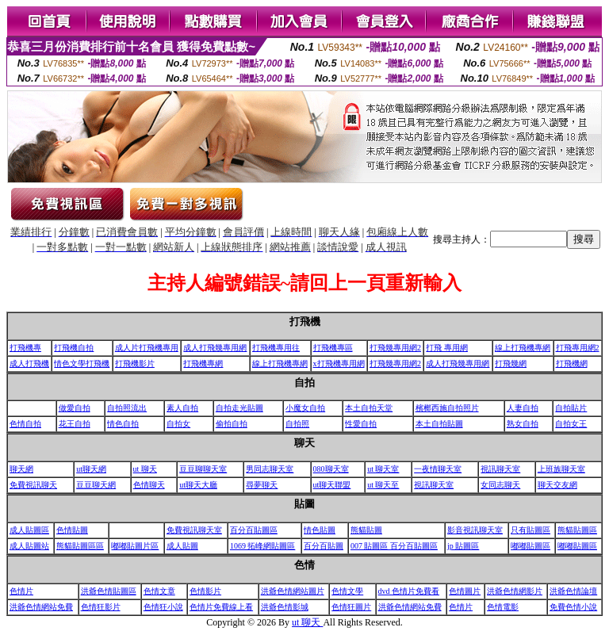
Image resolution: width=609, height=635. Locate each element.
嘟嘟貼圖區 (530, 545)
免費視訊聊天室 (194, 530)
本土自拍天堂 (369, 408)
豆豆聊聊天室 (203, 469)
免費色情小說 (573, 606)
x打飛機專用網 (339, 363)
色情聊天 (149, 484)
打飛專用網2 (577, 347)
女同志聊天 (500, 484)
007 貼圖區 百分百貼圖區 (394, 545)
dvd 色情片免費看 (409, 591)
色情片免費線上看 (221, 606)
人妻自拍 (522, 408)
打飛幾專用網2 (395, 347)
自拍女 (178, 423)
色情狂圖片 (351, 606)
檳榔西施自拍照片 (447, 408)
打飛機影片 (135, 363)
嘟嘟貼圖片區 (135, 545)
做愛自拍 (74, 408)
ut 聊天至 (383, 484)
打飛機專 (25, 347)
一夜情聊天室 (438, 469)
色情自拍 (25, 423)
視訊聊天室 (500, 469)
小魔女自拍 (305, 408)
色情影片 (205, 591)
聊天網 (21, 469)
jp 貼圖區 (463, 545)
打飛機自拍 (74, 347)
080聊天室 (331, 469)
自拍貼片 (571, 408)
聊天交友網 (557, 484)
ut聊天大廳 (198, 484)
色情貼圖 (72, 530)
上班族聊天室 (561, 469)
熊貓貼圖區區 (80, 545)
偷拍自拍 (231, 423)
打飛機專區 (333, 347)
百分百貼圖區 (254, 530)
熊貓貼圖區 (577, 530)
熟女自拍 (522, 423)
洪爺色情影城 (284, 606)
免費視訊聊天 (33, 484)
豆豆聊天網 (96, 484)
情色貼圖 (319, 530)
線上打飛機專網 (522, 347)
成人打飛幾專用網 (215, 347)
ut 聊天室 (383, 469)
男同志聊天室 (269, 469)
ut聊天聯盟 (332, 484)
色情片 (21, 591)
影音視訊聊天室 (475, 530)
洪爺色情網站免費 (41, 606)
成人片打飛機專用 (146, 347)
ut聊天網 (91, 469)
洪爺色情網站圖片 (292, 591)
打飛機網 (572, 363)
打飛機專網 (203, 363)
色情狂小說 (163, 606)
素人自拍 (182, 408)
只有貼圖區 (530, 530)
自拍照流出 (127, 408)
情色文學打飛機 (81, 363)
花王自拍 (74, 423)
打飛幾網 (511, 363)
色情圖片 (465, 591)
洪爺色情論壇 (573, 591)
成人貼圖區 (29, 530)
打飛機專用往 (276, 347)
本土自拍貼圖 (439, 423)
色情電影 (503, 606)
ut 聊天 (145, 469)
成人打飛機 (29, 363)
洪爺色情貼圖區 (108, 591)
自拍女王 (571, 423)
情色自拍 (123, 423)
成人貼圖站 (29, 545)
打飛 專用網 (447, 347)
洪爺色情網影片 (514, 591)
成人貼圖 (182, 545)
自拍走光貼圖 (239, 408)
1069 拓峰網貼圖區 (263, 545)
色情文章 (159, 591)
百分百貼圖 (323, 545)
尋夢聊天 (262, 484)
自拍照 (297, 423)
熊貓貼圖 (366, 530)
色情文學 (347, 591)
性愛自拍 (361, 423)
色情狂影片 (101, 606)
